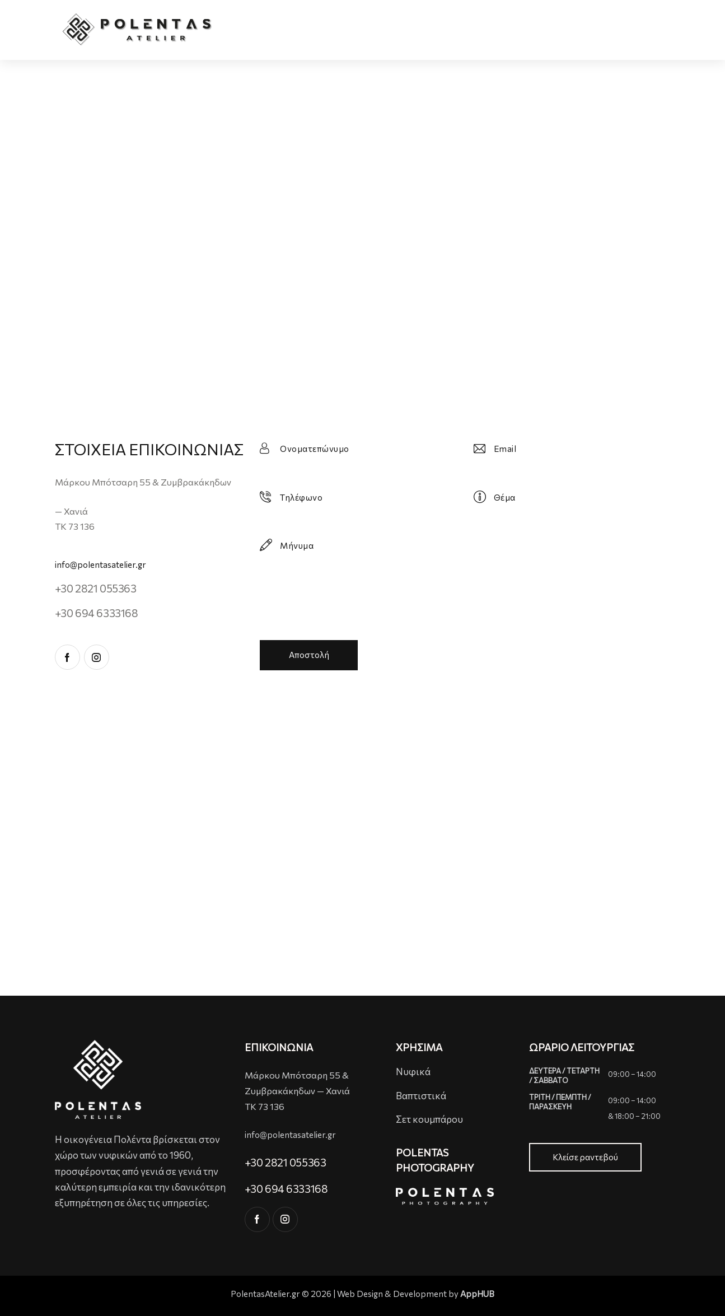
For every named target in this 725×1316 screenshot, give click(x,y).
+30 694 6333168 (96, 612)
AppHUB (477, 1294)
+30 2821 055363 (96, 588)
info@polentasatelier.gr (100, 564)
